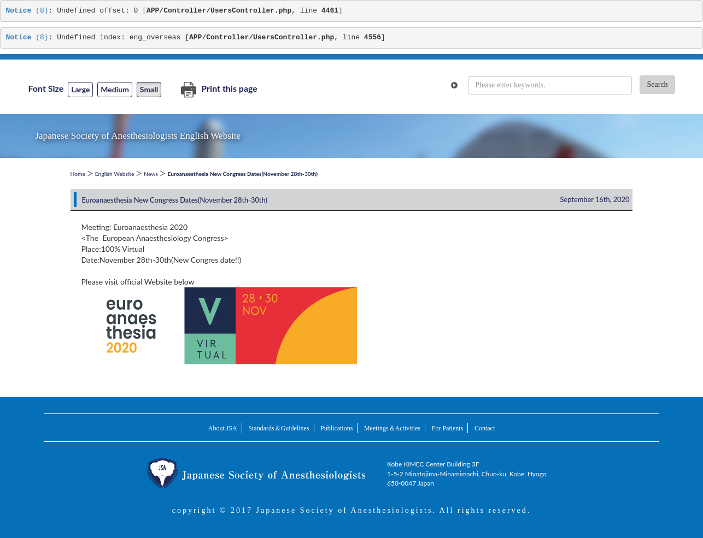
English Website (114, 173)
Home (78, 173)
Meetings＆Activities (392, 428)
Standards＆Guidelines (278, 428)
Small (149, 89)
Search (657, 84)
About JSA (222, 428)
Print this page (219, 88)
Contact (484, 428)
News (151, 173)
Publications (336, 428)
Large (80, 89)
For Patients (448, 428)
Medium (115, 89)
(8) (27, 11)
